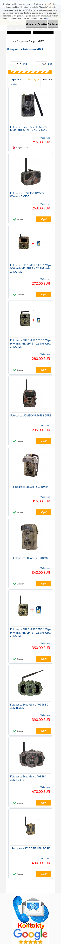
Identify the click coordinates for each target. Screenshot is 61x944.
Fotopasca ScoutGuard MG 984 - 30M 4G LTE (29, 778)
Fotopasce (22, 41)
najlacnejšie (33, 79)
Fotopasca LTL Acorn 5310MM (30, 486)
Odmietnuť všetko (36, 24)
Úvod (12, 41)
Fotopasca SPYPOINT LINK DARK (31, 848)
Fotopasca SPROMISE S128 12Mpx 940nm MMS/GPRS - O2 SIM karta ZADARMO (30, 268)
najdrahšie (47, 79)
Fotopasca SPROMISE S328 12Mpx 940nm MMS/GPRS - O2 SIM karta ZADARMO (30, 343)
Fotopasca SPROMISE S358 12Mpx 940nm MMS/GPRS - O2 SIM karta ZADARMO (30, 632)
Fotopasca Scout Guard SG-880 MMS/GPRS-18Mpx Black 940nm (29, 128)
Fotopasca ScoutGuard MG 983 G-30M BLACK (30, 706)
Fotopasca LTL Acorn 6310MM (30, 558)
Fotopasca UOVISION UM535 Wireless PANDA (27, 195)
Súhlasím (53, 24)
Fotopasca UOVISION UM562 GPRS (30, 415)
